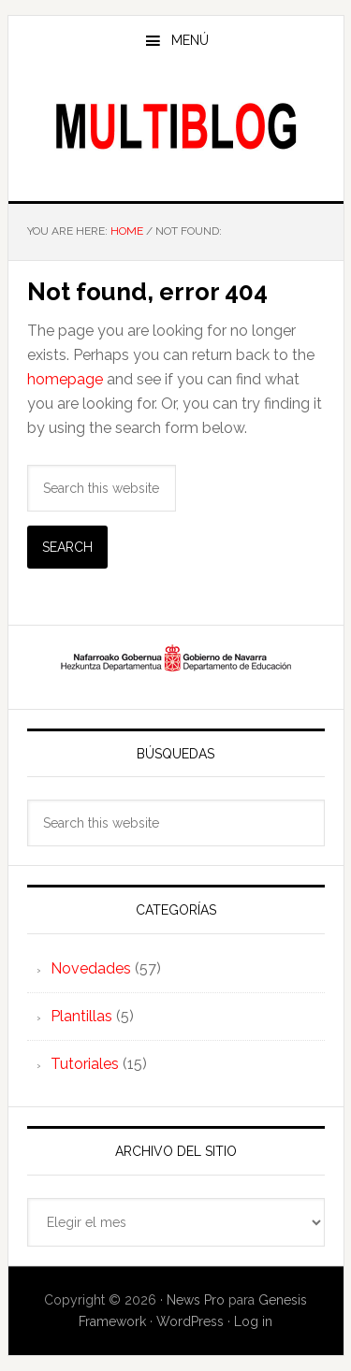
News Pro (196, 1299)
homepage (65, 379)
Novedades (91, 968)
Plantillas (81, 1016)
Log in (253, 1321)
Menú (190, 40)
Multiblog (176, 125)
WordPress (190, 1321)
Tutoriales (85, 1064)
